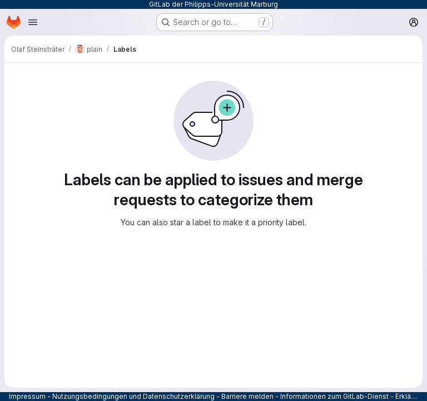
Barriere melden (247, 396)
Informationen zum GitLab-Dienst (334, 396)
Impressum (27, 396)
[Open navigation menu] (33, 22)
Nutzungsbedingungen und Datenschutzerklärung (133, 396)
